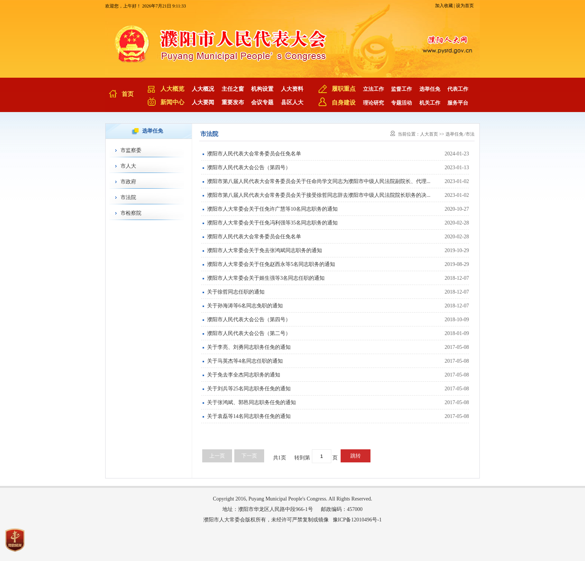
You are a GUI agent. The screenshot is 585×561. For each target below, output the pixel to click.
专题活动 (401, 103)
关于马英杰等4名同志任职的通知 (245, 361)
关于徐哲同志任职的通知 (236, 292)
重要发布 (233, 102)
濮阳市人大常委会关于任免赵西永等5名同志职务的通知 (271, 264)
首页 (128, 94)
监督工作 (401, 89)
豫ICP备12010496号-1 (357, 520)
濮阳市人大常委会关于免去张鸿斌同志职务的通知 (264, 250)
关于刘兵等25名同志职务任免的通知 (249, 388)
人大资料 (292, 89)
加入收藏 (444, 5)
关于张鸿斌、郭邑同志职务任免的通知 (251, 402)
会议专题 (262, 102)
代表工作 (457, 89)
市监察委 (131, 150)
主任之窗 (233, 89)
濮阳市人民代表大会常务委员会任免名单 (254, 153)
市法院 (128, 197)
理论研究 (373, 103)
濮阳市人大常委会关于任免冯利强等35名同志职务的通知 (272, 223)
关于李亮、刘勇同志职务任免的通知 (249, 347)
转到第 (302, 458)
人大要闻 (203, 102)
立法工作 (373, 89)
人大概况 (203, 89)
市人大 (128, 166)
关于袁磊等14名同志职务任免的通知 (249, 416)
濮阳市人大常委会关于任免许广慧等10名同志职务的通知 (272, 209)
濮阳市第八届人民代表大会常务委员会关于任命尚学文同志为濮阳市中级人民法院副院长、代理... (319, 181)
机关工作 (429, 103)
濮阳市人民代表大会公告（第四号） (249, 167)
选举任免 (429, 89)
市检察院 (131, 213)
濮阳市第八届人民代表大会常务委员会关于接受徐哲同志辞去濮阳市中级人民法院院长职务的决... (319, 195)
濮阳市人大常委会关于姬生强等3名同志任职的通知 (266, 278)
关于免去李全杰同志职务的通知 (243, 375)
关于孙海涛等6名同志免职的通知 (245, 306)
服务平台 (457, 103)
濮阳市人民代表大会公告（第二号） (249, 333)
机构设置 (262, 89)
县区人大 (292, 102)
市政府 (128, 182)
